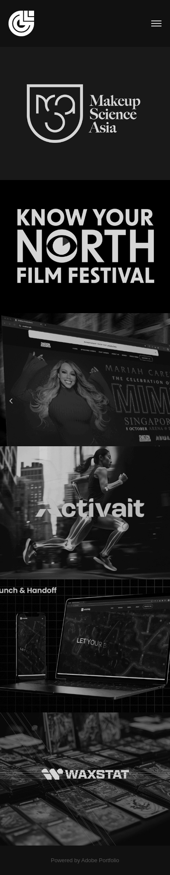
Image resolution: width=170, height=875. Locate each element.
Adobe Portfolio (100, 860)
